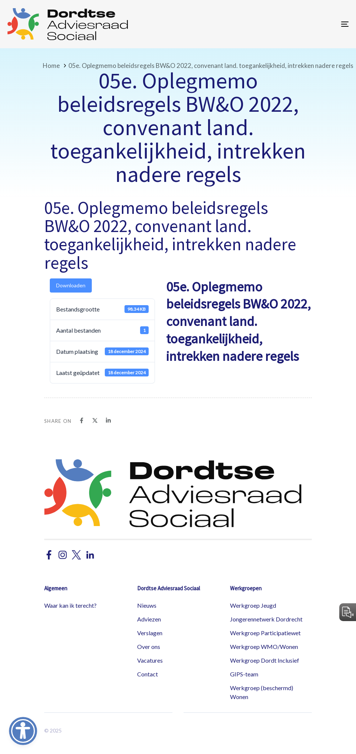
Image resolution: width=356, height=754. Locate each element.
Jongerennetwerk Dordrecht (266, 619)
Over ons (148, 646)
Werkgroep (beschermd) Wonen (261, 692)
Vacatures (150, 660)
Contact (147, 674)
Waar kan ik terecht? (70, 605)
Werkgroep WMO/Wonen (264, 646)
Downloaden (70, 285)
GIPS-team (244, 674)
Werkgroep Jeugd (253, 605)
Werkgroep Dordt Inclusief (264, 660)
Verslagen (149, 632)
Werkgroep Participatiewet (265, 632)
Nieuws (146, 605)
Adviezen (149, 619)
